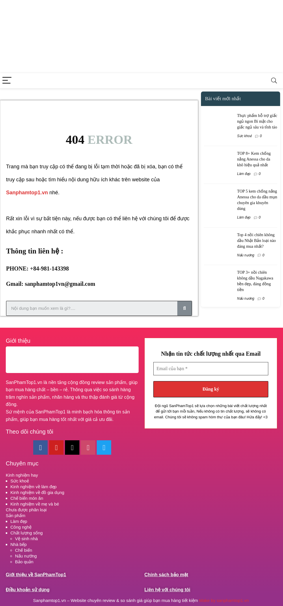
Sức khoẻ (244, 136)
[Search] (274, 80)
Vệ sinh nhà (26, 538)
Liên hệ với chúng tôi (167, 589)
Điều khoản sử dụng (27, 589)
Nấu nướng (245, 255)
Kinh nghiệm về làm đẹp (33, 486)
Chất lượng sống (26, 532)
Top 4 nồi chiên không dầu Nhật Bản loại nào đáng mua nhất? (256, 240)
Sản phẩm (15, 515)
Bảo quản (24, 561)
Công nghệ (20, 527)
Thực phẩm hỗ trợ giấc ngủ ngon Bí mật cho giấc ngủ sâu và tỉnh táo (257, 121)
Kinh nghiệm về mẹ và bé (34, 503)
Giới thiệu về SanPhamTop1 (36, 574)
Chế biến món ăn (26, 498)
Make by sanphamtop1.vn (224, 600)
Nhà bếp (18, 544)
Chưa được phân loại (26, 509)
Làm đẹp (243, 174)
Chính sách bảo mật (166, 574)
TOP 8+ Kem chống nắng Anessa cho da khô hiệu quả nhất (254, 159)
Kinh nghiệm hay (22, 475)
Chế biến (23, 550)
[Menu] (7, 80)
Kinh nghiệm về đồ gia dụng (37, 492)
